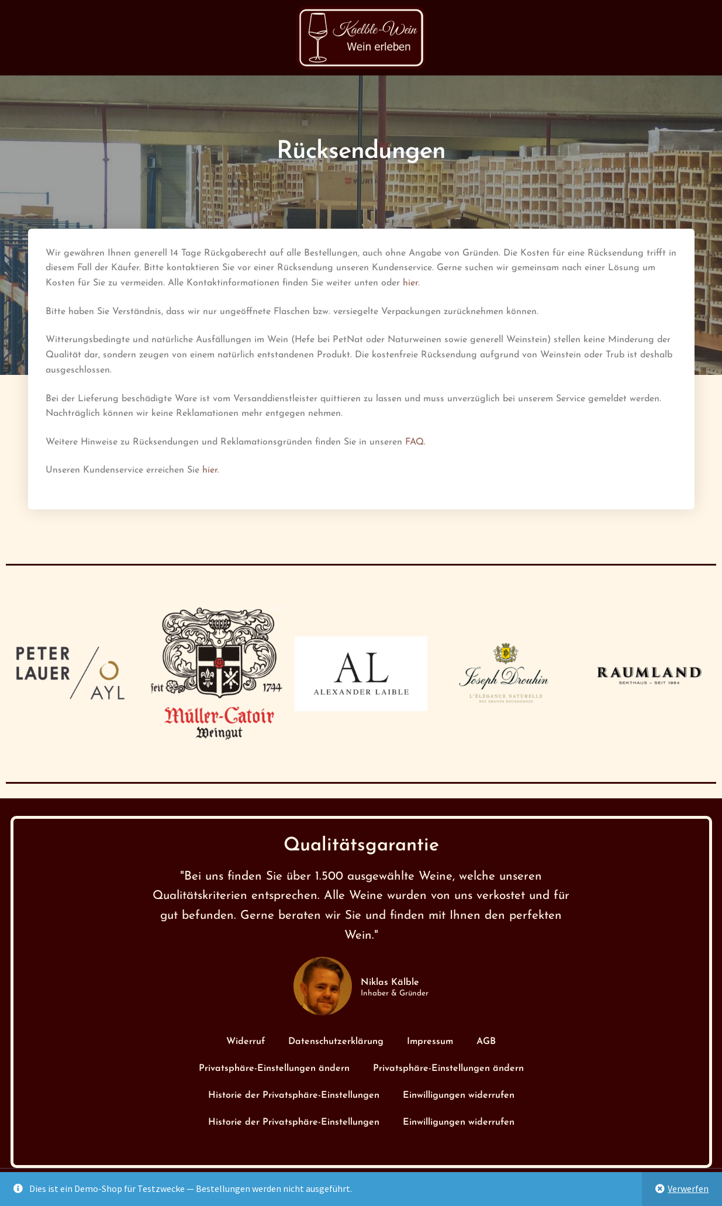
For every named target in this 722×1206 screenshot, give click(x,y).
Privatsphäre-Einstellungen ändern (274, 1068)
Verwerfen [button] (688, 1188)
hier (410, 283)
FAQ (414, 442)
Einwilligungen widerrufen (458, 1095)
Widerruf (245, 1041)
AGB (486, 1041)
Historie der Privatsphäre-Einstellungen (293, 1095)
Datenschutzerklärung (336, 1041)
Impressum (430, 1041)
